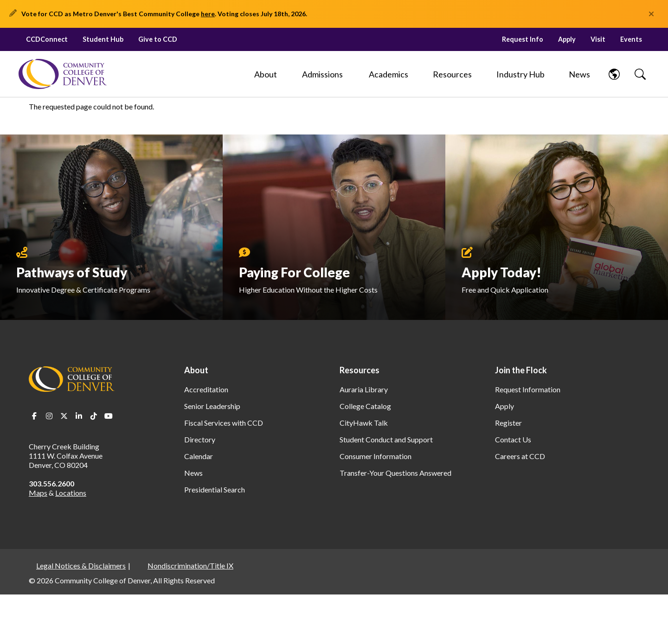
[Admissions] (322, 74)
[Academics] (388, 74)
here (208, 14)
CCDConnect (47, 39)
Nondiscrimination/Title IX (190, 565)
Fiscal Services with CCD (223, 422)
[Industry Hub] (521, 74)
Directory (199, 439)
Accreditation (206, 389)
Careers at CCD (520, 456)
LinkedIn (78, 416)
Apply (567, 39)
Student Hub (103, 39)
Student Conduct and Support (386, 439)
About (196, 370)
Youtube (108, 416)
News (193, 472)
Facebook (34, 416)
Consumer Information (375, 456)
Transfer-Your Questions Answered (395, 472)
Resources (359, 370)
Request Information (527, 389)
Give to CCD (157, 39)
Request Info (522, 39)
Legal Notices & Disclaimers (81, 565)
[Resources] (452, 74)
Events (631, 39)
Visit (598, 39)
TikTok (93, 416)
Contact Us (513, 439)
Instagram (49, 416)
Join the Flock (521, 370)
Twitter (64, 416)
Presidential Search (214, 489)
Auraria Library (364, 389)
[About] (265, 74)
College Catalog (365, 406)
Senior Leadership (212, 406)
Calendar (198, 456)
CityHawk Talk (364, 422)
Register (508, 422)
